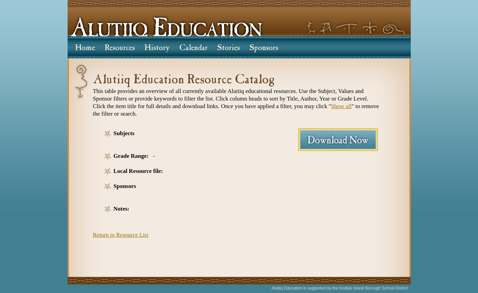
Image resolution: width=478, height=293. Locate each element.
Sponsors (263, 48)
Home (85, 48)
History (157, 48)
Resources (120, 48)
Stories (228, 48)
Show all (341, 106)
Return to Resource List (121, 235)
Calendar (193, 48)
